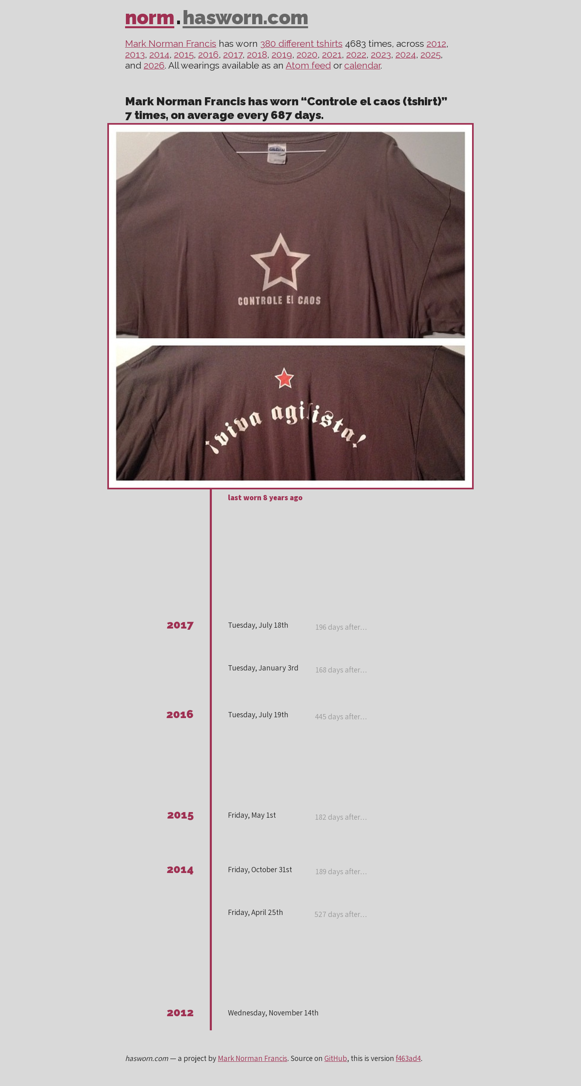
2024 (405, 54)
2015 (184, 54)
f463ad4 (408, 1058)
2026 (154, 65)
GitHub (335, 1058)
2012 (436, 43)
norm (149, 17)
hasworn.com (245, 17)
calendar (362, 65)
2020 (307, 54)
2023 (381, 54)
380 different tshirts (301, 43)
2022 (356, 54)
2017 (232, 54)
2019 (282, 54)
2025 (430, 54)
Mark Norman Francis (170, 43)
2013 (135, 54)
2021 (332, 54)
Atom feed (308, 65)
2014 (159, 54)
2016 (208, 54)
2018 (257, 54)
